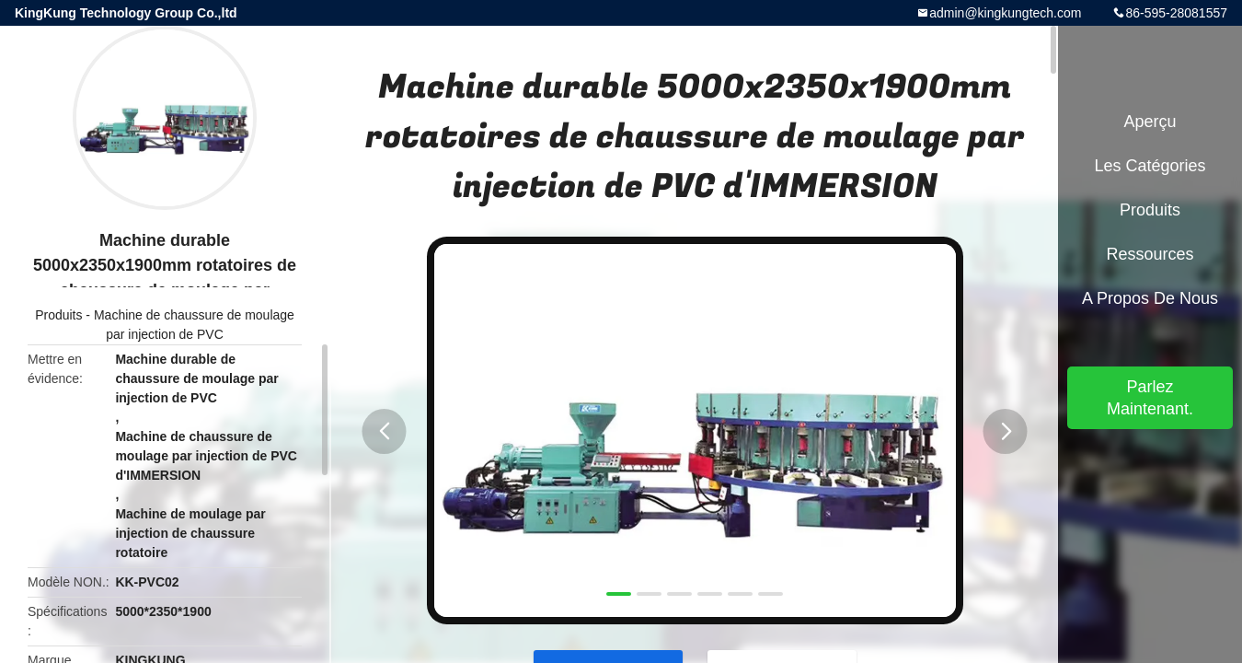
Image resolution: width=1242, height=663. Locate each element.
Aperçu (1149, 121)
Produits (58, 315)
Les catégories (1149, 166)
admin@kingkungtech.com (1005, 13)
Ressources (1149, 254)
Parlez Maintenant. (1150, 398)
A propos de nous (1150, 298)
